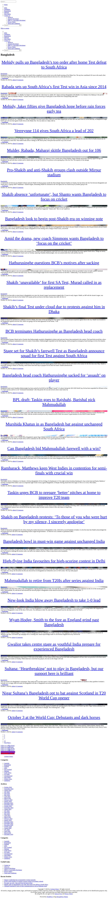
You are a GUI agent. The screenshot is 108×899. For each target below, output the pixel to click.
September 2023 (8, 807)
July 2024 (7, 792)
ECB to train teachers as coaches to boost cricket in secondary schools (23, 881)
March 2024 (7, 798)
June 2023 (7, 812)
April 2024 (7, 796)
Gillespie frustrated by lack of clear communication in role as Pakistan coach (25, 886)
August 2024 (7, 790)
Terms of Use (58, 894)
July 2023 (7, 811)
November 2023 (8, 804)
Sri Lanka (7, 774)
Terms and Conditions (14, 23)
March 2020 (7, 833)
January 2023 (8, 820)
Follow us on (8, 745)
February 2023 (8, 818)
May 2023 (7, 814)
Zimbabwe (7, 9)
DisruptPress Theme (62, 897)
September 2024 (8, 789)
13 (5, 741)
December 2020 (8, 825)
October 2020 (8, 826)
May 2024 (7, 795)
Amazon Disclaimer (13, 19)
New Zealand (8, 769)
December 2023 (8, 803)
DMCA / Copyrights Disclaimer (16, 20)
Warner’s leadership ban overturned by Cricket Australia (20, 880)
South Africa (7, 772)
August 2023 (7, 809)
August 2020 (7, 828)
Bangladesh (7, 11)
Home (6, 4)
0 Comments (19, 80)
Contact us (7, 15)
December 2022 (8, 822)
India (5, 8)
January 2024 (8, 801)
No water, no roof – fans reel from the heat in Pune (18, 883)
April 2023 (7, 815)
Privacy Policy (12, 22)
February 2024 (8, 800)
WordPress (50, 897)
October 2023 (8, 806)
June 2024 (7, 793)
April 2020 (7, 831)
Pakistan (6, 12)
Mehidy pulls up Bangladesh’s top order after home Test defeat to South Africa (26, 884)
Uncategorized (8, 776)
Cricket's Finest (8, 756)
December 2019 (8, 834)
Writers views (8, 779)
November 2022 (8, 823)
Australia (6, 763)
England (6, 766)
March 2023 (7, 817)
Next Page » (7, 742)
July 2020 (7, 829)
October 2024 (8, 787)
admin (14, 80)
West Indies (7, 14)
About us (10, 17)
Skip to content (5, 28)
